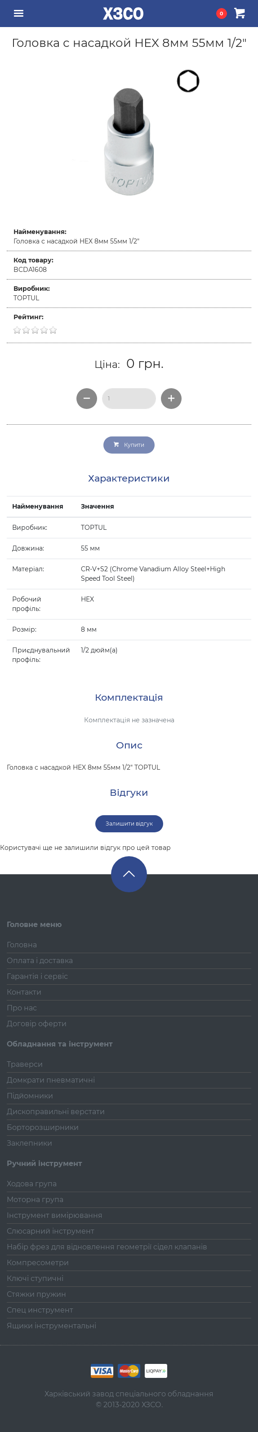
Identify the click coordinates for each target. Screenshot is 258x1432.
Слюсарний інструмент (50, 1231)
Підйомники (30, 1096)
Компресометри (38, 1262)
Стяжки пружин (36, 1294)
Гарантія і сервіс (37, 976)
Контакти (24, 992)
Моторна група (35, 1199)
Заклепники (29, 1143)
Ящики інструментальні (51, 1326)
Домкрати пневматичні (51, 1080)
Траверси (25, 1064)
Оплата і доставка (40, 960)
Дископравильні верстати (56, 1111)
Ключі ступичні (35, 1278)
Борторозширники (43, 1127)
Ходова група (32, 1184)
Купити (129, 444)
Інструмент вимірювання (54, 1215)
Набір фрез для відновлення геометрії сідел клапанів (107, 1247)
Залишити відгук (129, 823)
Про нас (22, 1008)
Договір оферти (37, 1023)
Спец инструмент (40, 1310)
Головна (22, 945)
